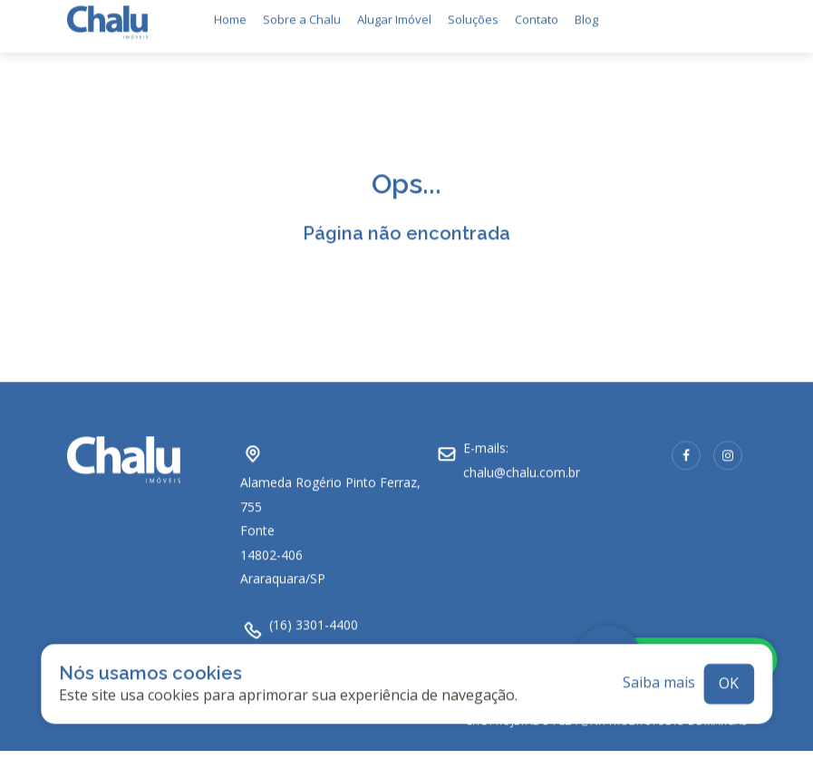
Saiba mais (659, 676)
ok (729, 676)
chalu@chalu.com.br (521, 464)
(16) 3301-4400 (313, 617)
